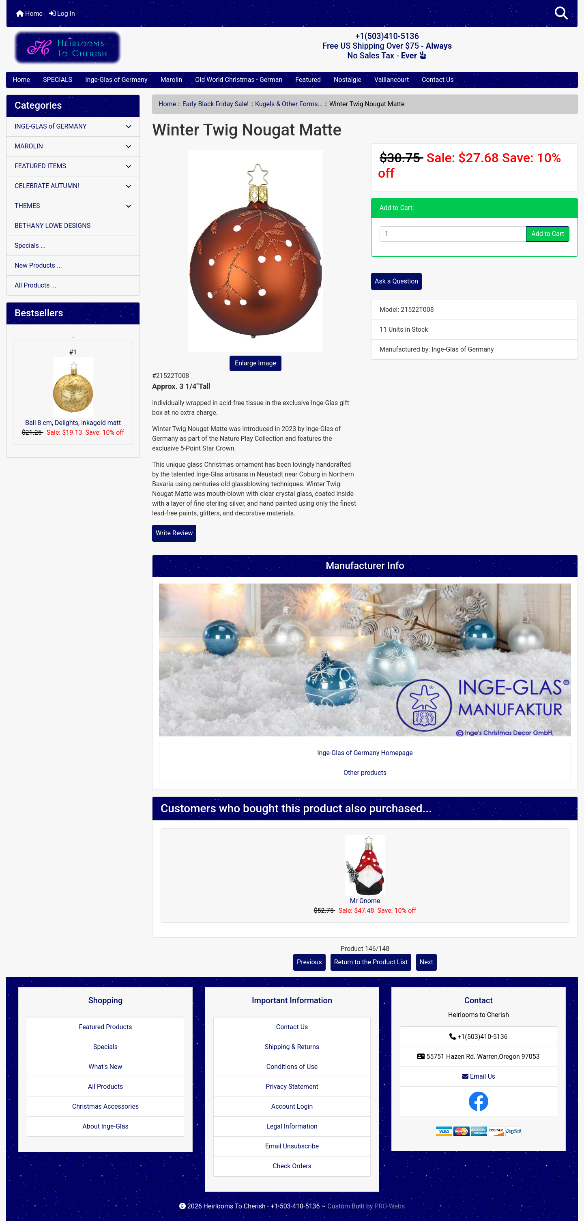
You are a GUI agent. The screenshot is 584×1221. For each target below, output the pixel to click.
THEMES (73, 206)
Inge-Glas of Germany (116, 80)
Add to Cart (547, 234)
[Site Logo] (102, 47)
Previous (309, 962)
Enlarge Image (255, 363)
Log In (62, 13)
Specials (105, 1047)
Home (29, 13)
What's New (105, 1067)
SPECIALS (57, 80)
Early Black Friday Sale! (215, 104)
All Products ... (35, 285)
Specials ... (30, 245)
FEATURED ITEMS (73, 166)
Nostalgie (347, 80)
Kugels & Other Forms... (289, 104)
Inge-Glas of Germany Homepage (365, 753)
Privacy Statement (292, 1086)
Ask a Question (396, 281)
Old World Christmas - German (238, 80)
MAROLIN (73, 146)
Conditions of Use (292, 1067)
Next (426, 962)
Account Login (292, 1106)
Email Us (478, 1076)
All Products (105, 1086)
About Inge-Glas (105, 1126)
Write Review (174, 533)
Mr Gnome (365, 901)
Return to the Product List (371, 962)
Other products (365, 773)
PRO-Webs (389, 1206)
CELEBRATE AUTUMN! (73, 186)
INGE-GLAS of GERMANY (73, 126)
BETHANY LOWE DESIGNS (52, 226)
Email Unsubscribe (292, 1146)
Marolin (171, 80)
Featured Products (105, 1027)
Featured (308, 80)
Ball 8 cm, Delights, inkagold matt (73, 392)
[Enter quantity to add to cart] (453, 234)
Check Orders (292, 1166)
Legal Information (292, 1126)
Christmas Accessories (105, 1106)
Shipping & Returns (292, 1047)
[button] (561, 13)
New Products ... (38, 265)
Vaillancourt (391, 80)
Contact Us (438, 80)
